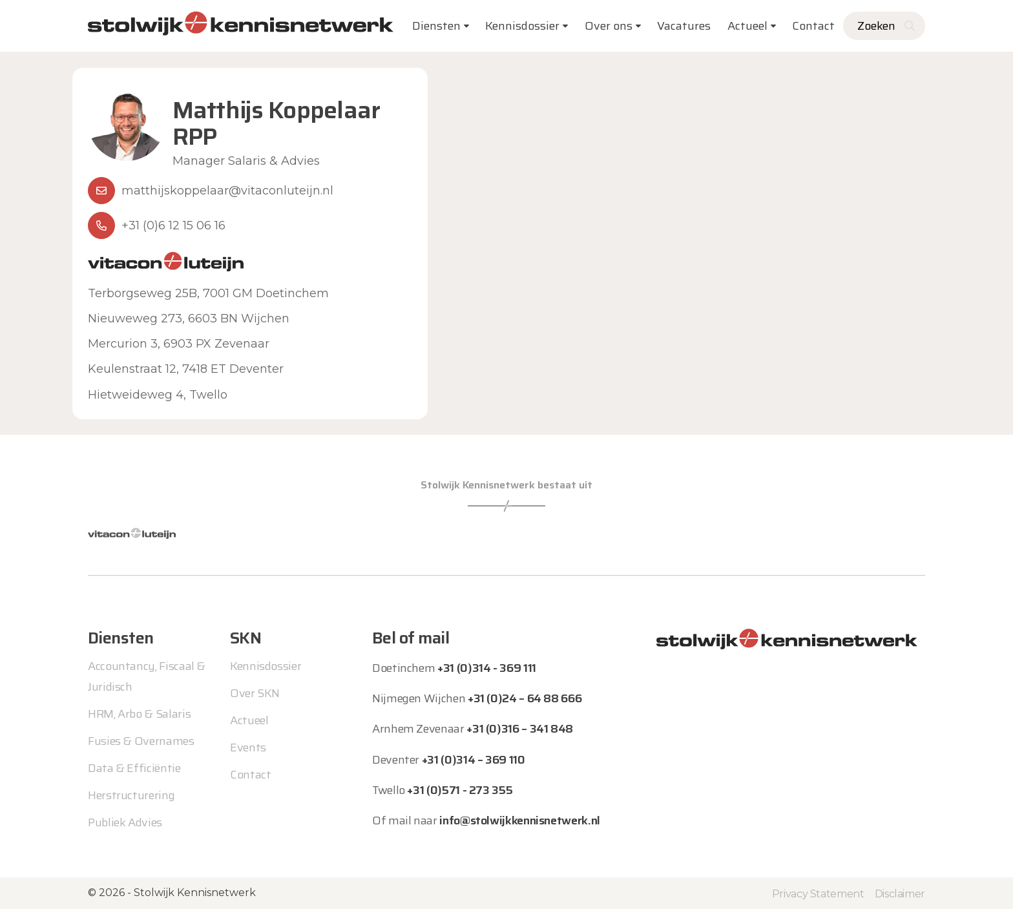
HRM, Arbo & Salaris (139, 714)
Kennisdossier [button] (522, 26)
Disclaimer (900, 893)
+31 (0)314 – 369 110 (473, 760)
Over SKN (255, 693)
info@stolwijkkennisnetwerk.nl (519, 820)
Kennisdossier (265, 666)
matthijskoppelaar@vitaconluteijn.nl (227, 190)
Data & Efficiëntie (134, 768)
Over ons (608, 26)
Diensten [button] (436, 26)
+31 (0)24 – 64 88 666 (524, 698)
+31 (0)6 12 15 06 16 (173, 225)
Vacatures (684, 26)
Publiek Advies (125, 822)
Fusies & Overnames (141, 741)
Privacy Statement (818, 893)
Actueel (747, 26)
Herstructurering (131, 795)
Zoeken (876, 26)
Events (248, 747)
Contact (813, 26)
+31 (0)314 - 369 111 (486, 668)
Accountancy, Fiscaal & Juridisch (146, 676)
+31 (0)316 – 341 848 (519, 729)
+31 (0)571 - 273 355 (459, 790)
